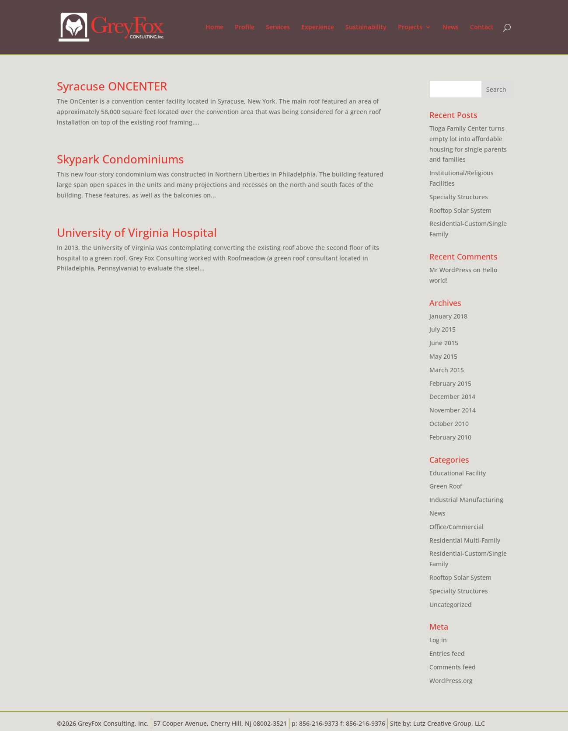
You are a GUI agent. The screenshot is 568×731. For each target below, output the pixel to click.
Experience (317, 27)
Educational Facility (457, 473)
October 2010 (449, 423)
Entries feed (447, 653)
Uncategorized (450, 604)
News (451, 27)
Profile (244, 27)
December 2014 (452, 396)
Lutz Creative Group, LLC (449, 723)
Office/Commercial (456, 527)
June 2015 (443, 343)
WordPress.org (451, 680)
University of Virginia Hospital (137, 232)
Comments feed (452, 667)
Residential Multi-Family (464, 540)
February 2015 (450, 383)
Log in (438, 640)
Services (278, 27)
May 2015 (443, 356)
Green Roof (445, 486)
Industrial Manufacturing (466, 499)
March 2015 (446, 370)
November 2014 (452, 410)
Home (214, 27)
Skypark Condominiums (120, 159)
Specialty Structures (458, 197)
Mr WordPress (450, 270)
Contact (482, 27)
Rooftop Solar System (460, 210)
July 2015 (442, 329)
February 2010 (450, 437)
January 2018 (448, 316)
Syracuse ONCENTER (112, 86)
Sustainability (366, 27)
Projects (410, 27)
